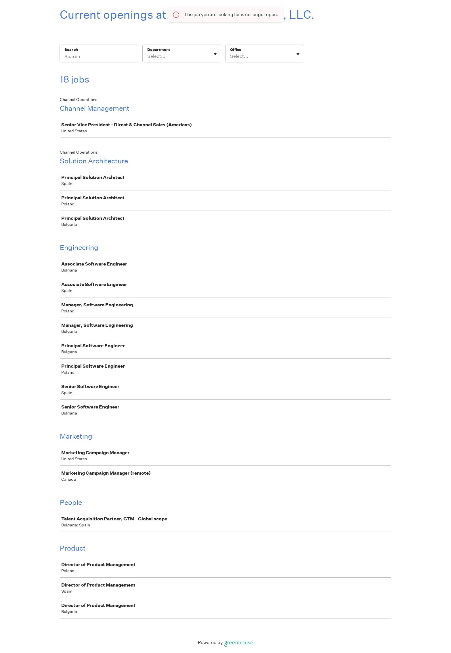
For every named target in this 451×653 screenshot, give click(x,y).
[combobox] (147, 56)
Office (235, 49)
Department (158, 49)
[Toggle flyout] (215, 54)
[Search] (99, 57)
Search (71, 49)
